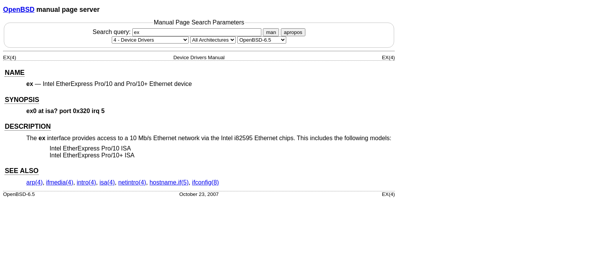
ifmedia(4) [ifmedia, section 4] (59, 182)
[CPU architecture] (213, 40)
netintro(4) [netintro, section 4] (132, 182)
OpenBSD (18, 9)
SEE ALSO (21, 171)
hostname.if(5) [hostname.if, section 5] (169, 182)
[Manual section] (150, 40)
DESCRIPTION (28, 126)
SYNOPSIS (22, 100)
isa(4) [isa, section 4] (107, 182)
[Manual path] (261, 40)
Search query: (178, 32)
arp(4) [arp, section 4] (34, 182)
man (271, 32)
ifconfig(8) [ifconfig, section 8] (205, 182)
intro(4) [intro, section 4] (86, 182)
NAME (14, 72)
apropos (293, 32)
